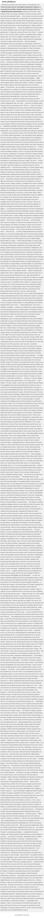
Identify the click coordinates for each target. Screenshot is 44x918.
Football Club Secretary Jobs (9, 4)
